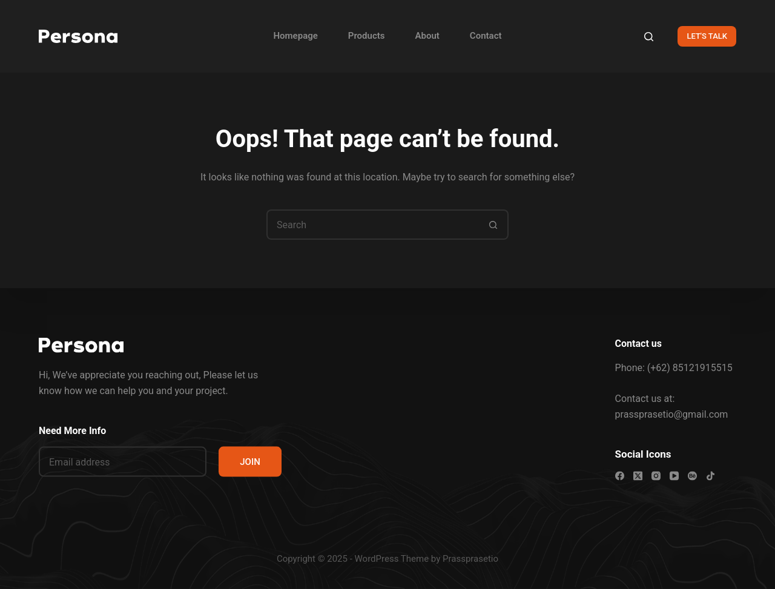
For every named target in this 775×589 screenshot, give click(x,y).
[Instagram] (656, 476)
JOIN (250, 461)
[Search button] (493, 224)
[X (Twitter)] (637, 476)
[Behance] (692, 476)
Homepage (295, 35)
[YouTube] (674, 476)
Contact (486, 35)
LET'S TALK (707, 36)
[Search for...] (372, 224)
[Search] (648, 36)
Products (366, 35)
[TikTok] (710, 476)
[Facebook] (619, 476)
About (427, 35)
